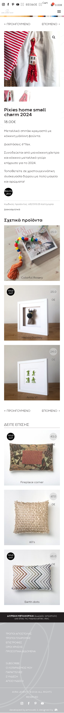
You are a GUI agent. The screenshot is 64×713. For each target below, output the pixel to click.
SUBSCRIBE (13, 661)
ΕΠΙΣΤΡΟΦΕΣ (14, 640)
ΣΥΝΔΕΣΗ (12, 674)
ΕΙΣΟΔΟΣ (31, 5)
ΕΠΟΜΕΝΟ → (51, 24)
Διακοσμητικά (12, 210)
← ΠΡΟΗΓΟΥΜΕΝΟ (17, 24)
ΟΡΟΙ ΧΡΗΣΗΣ (14, 644)
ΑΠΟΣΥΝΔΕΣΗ (15, 678)
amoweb (31, 707)
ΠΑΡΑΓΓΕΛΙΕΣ (14, 669)
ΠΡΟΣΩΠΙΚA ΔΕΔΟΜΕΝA (21, 649)
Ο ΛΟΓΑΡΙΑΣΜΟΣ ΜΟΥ (19, 665)
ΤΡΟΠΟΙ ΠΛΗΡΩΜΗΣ (18, 635)
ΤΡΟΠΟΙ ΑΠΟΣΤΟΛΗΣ (19, 631)
